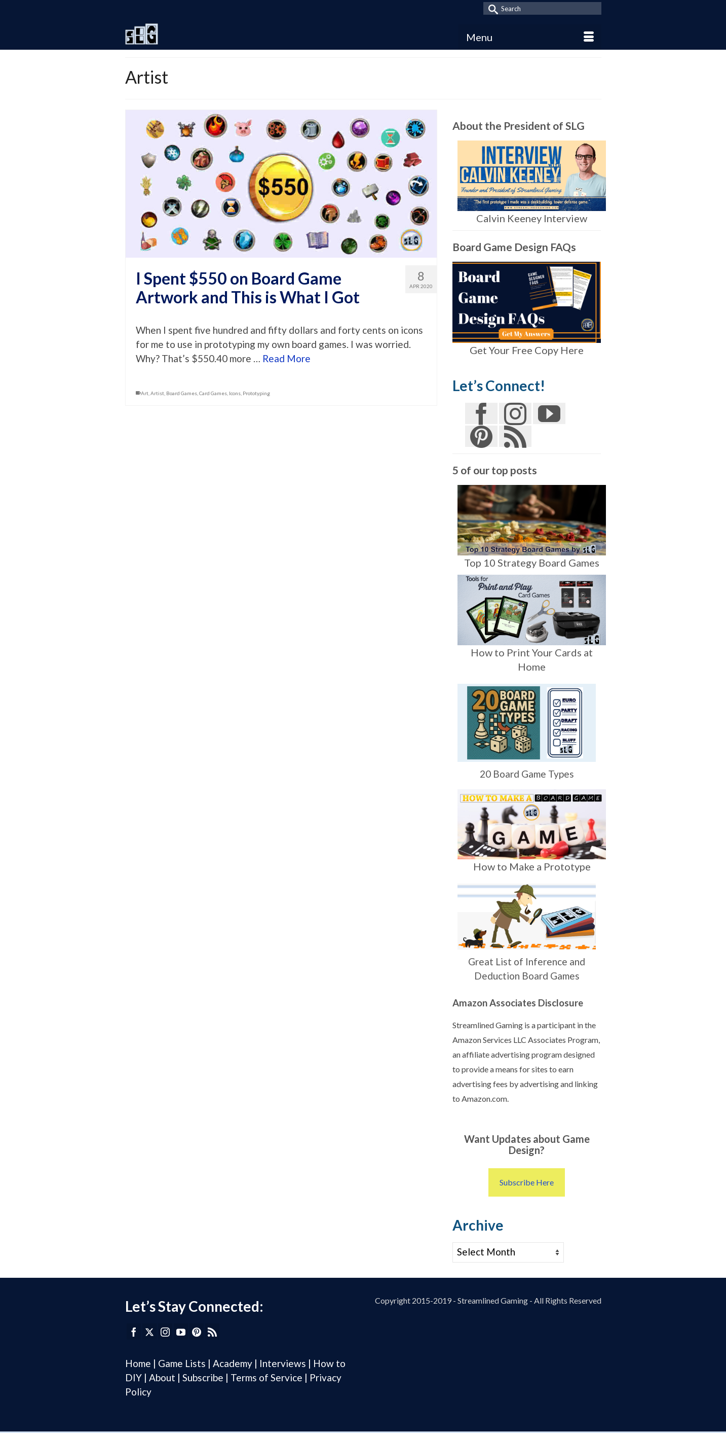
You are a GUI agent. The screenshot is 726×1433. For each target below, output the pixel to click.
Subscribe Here (527, 1182)
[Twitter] (149, 1331)
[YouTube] (549, 413)
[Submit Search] (491, 8)
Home (138, 1363)
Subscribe (202, 1377)
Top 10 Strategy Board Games (531, 562)
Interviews (283, 1363)
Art (144, 393)
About (162, 1377)
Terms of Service (266, 1377)
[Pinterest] (481, 436)
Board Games (181, 393)
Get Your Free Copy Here (527, 350)
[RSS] (515, 436)
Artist (157, 393)
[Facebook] (481, 413)
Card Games (213, 393)
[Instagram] (515, 413)
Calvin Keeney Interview (531, 218)
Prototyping (256, 393)
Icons (235, 393)
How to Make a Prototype (532, 866)
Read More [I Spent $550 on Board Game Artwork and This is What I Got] (286, 358)
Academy (232, 1363)
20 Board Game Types (527, 774)
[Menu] (529, 37)
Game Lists (182, 1363)
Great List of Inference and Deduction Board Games (526, 930)
